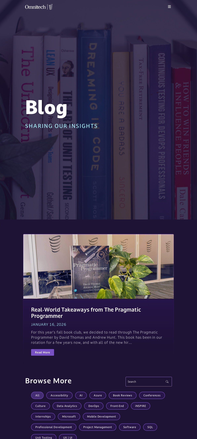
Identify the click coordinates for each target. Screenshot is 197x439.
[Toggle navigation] (169, 7)
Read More (42, 352)
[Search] (149, 381)
